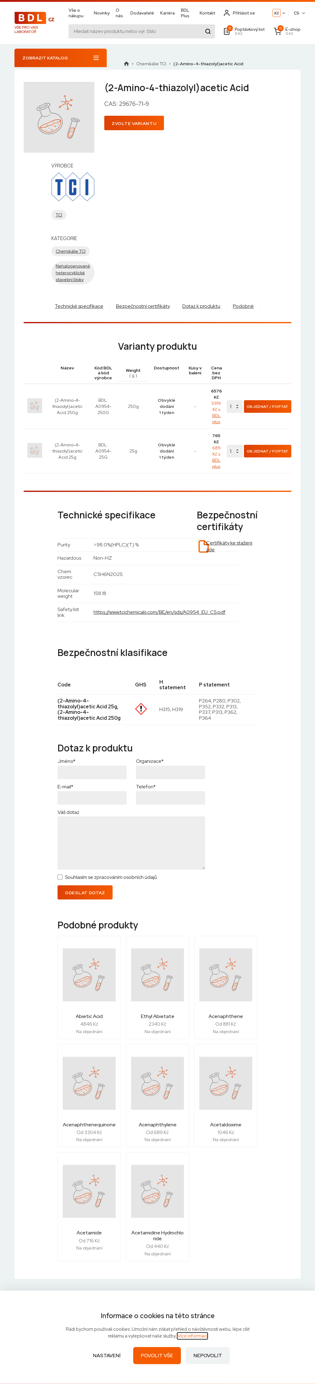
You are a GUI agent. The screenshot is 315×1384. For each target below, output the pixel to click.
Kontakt (207, 13)
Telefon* (146, 786)
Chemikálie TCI (151, 63)
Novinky (102, 13)
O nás (119, 12)
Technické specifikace (79, 306)
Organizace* (150, 761)
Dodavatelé (142, 13)
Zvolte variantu (134, 123)
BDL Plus (185, 12)
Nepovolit (207, 1355)
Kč (276, 13)
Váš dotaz (68, 812)
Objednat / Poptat (268, 406)
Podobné (243, 306)
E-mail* (65, 786)
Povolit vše (157, 1355)
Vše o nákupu (76, 12)
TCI (59, 215)
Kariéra (167, 13)
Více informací (192, 1336)
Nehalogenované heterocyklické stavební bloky (73, 272)
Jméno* (66, 761)
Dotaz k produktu (201, 306)
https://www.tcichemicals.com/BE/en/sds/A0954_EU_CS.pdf (159, 612)
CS (296, 13)
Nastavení (107, 1355)
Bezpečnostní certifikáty (143, 306)
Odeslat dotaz (85, 892)
